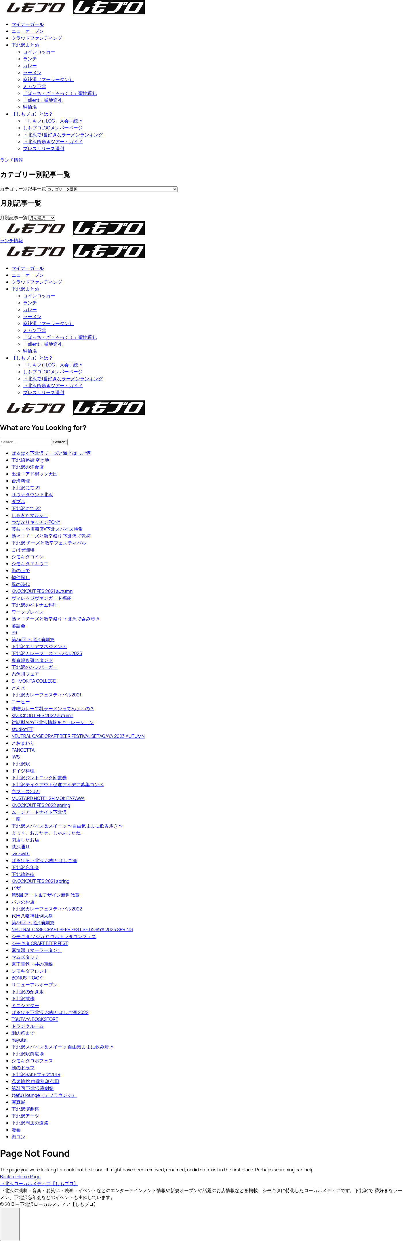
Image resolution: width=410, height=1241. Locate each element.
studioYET (22, 729)
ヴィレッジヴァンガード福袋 (41, 598)
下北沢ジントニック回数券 (39, 777)
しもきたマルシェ (30, 515)
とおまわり (23, 743)
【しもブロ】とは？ (32, 114)
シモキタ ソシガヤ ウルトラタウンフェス (54, 936)
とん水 (18, 688)
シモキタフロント (30, 971)
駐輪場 (30, 107)
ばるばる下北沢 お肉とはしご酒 (44, 860)
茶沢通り (21, 846)
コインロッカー (39, 52)
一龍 (16, 819)
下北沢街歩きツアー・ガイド (53, 141)
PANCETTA (23, 750)
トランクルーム (28, 1026)
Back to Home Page (20, 1176)
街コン (18, 1136)
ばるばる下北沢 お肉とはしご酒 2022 (50, 1012)
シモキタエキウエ (30, 563)
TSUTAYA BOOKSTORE (35, 1019)
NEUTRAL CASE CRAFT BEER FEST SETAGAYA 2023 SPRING (72, 929)
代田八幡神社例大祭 (32, 915)
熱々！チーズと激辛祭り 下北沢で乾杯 (51, 536)
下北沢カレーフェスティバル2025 (47, 653)
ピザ (16, 888)
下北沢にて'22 (26, 508)
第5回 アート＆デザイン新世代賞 (45, 895)
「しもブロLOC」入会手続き (53, 121)
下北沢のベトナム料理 (35, 605)
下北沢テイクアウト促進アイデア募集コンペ (58, 784)
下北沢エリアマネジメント (39, 646)
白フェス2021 (26, 791)
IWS (16, 757)
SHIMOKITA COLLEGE (34, 681)
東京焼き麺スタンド (32, 660)
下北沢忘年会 (25, 867)
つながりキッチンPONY (36, 522)
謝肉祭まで (23, 1033)
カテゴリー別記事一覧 (23, 189)
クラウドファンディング (37, 38)
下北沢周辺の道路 (30, 1123)
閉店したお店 (25, 840)
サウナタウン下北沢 (32, 494)
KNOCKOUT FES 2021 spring (40, 881)
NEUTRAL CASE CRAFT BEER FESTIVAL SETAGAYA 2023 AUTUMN (78, 736)
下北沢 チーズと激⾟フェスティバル (49, 543)
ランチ (30, 59)
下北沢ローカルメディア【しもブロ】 (39, 1183)
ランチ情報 (11, 160)
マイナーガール (28, 24)
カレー (30, 65)
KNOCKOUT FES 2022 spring (41, 805)
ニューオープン (28, 31)
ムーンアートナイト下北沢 (39, 812)
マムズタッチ (25, 957)
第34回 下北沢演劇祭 (33, 639)
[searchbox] (25, 442)
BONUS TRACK (27, 978)
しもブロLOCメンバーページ (53, 128)
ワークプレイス (28, 612)
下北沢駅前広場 (28, 1054)
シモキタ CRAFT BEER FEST (40, 943)
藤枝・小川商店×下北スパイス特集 (47, 529)
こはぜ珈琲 (23, 550)
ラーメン (32, 72)
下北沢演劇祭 (25, 1109)
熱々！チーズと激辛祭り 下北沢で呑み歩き (56, 619)
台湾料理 (21, 481)
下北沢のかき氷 (28, 991)
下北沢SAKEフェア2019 (36, 1074)
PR (14, 632)
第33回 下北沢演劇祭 (33, 922)
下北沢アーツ (25, 1116)
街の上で (21, 570)
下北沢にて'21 (26, 487)
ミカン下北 (34, 86)
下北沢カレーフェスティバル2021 (46, 695)
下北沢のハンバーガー (35, 667)
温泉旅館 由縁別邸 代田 (35, 1081)
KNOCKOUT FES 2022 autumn (42, 715)
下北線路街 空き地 (30, 460)
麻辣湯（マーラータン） (48, 79)
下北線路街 (23, 874)
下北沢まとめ (25, 45)
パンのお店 (23, 902)
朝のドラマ (23, 1067)
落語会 (18, 626)
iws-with (21, 853)
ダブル (18, 501)
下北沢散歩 (23, 998)
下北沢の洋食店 (28, 467)
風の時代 (21, 584)
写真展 (18, 1102)
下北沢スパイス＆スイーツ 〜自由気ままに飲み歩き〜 (67, 826)
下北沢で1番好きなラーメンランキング (63, 134)
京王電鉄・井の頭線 (32, 964)
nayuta (19, 1040)
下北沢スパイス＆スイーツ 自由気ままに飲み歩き (63, 1047)
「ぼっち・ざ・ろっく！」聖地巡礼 (60, 93)
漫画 (16, 1130)
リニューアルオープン (35, 985)
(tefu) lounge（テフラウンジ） (44, 1095)
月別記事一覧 (14, 217)
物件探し (21, 577)
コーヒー (21, 701)
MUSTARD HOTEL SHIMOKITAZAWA (48, 798)
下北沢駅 (21, 764)
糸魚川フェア (25, 674)
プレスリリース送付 (43, 148)
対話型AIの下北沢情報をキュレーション (53, 722)
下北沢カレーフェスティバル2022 (47, 909)
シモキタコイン (28, 556)
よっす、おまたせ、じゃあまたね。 (48, 833)
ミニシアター (25, 1005)
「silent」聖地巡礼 (42, 100)
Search (59, 442)
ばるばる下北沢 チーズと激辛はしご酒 (51, 453)
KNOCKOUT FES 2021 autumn (42, 591)
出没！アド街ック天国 (35, 474)
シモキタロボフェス (32, 1060)
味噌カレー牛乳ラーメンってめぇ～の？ (53, 708)
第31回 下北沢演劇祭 (33, 1088)
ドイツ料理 (23, 770)
